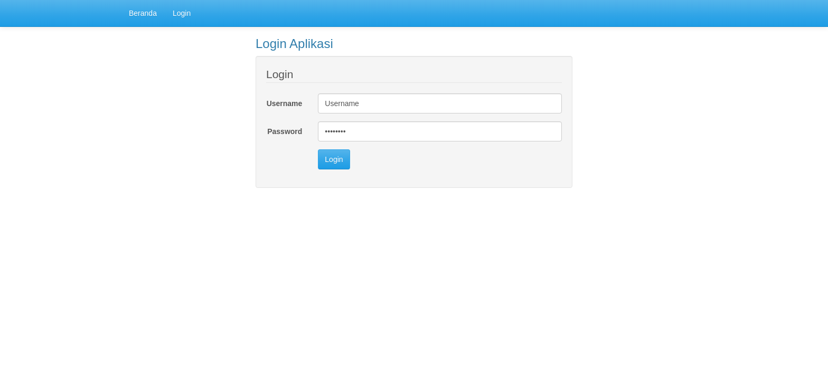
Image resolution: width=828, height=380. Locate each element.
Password (284, 131)
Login (182, 13)
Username (285, 103)
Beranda (143, 13)
